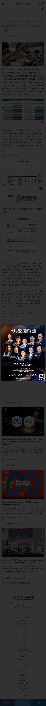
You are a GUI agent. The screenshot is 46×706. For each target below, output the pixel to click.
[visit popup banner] (23, 353)
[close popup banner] (42, 327)
